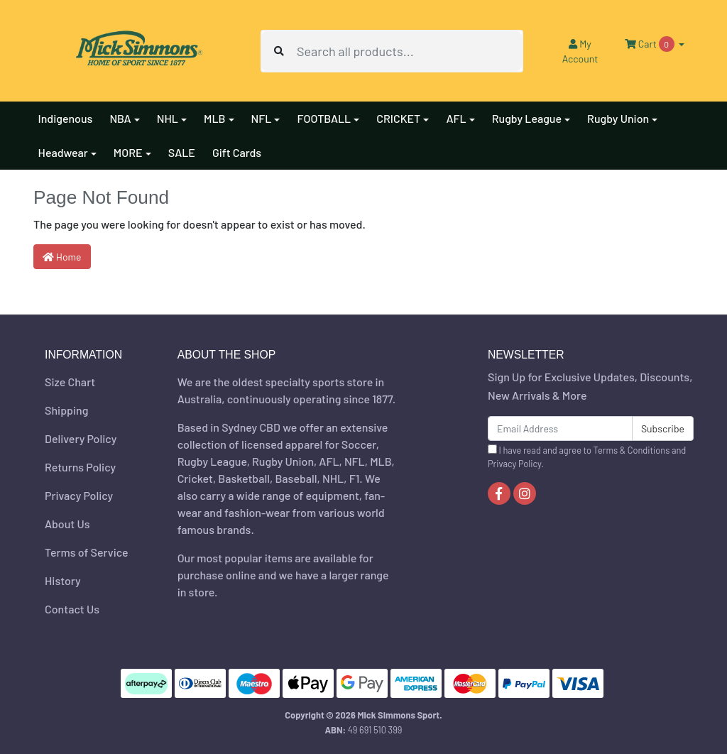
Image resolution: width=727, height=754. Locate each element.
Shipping (66, 410)
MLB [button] (215, 118)
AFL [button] (456, 118)
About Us (67, 523)
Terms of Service (87, 552)
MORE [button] (128, 152)
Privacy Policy (79, 495)
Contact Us (72, 609)
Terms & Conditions (632, 450)
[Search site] (279, 51)
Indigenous (65, 118)
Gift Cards (236, 152)
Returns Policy (80, 467)
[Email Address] (560, 428)
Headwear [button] (63, 152)
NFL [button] (261, 118)
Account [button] (580, 51)
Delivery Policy (80, 438)
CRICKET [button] (398, 118)
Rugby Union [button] (618, 118)
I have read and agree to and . (587, 456)
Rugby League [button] (527, 118)
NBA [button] (120, 118)
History (63, 580)
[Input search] (409, 51)
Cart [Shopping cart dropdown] (650, 44)
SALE (181, 152)
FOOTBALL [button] (324, 118)
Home (62, 257)
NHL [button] (167, 118)
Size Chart (70, 381)
